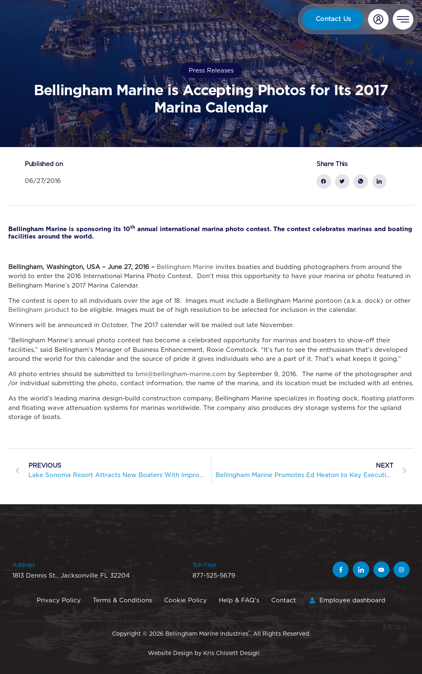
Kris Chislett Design (231, 653)
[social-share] (323, 181)
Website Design (170, 653)
